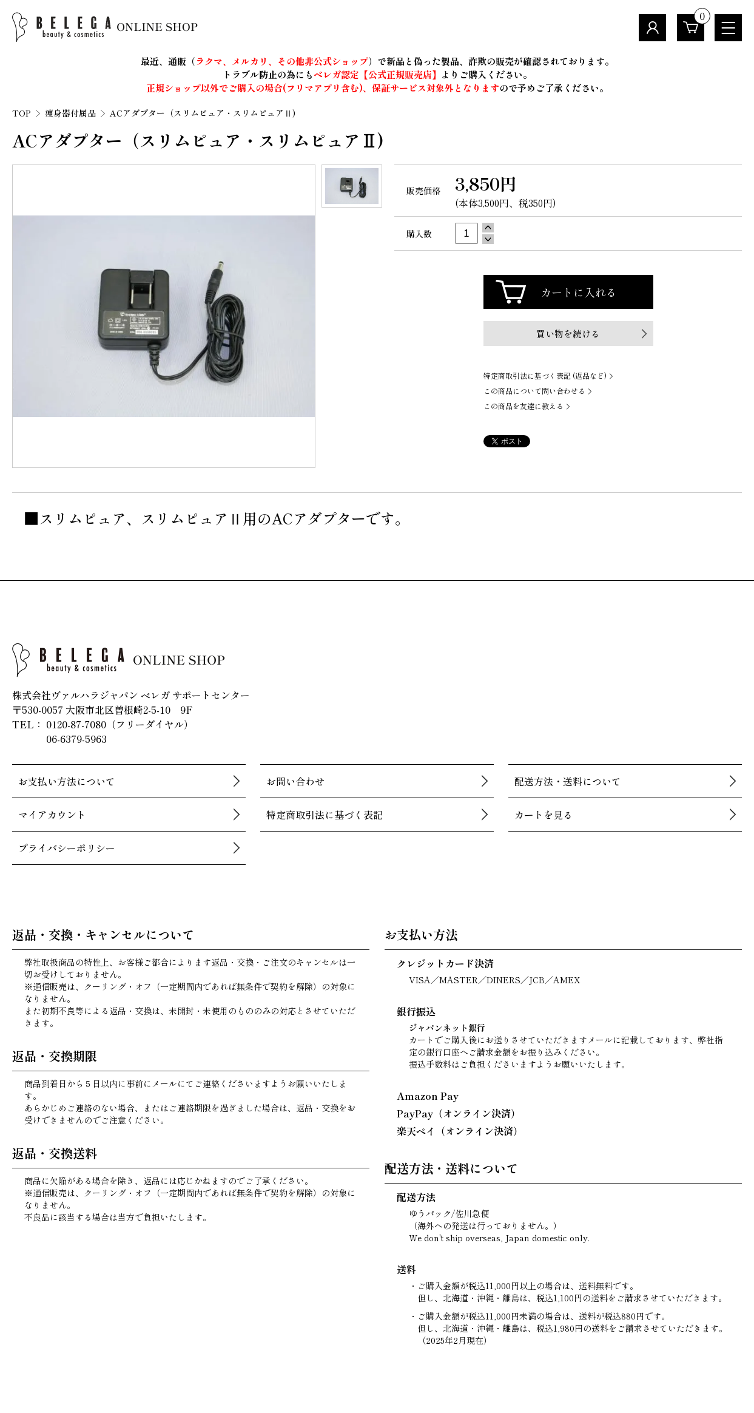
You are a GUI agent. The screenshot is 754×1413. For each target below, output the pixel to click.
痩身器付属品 (70, 113)
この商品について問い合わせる (534, 390)
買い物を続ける (568, 333)
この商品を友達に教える (523, 406)
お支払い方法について (66, 781)
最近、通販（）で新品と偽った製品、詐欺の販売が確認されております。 (377, 61)
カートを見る (543, 814)
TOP (21, 113)
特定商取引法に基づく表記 (324, 814)
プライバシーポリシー (66, 848)
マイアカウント (52, 814)
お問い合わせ (295, 781)
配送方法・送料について (567, 781)
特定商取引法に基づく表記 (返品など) (545, 375)
